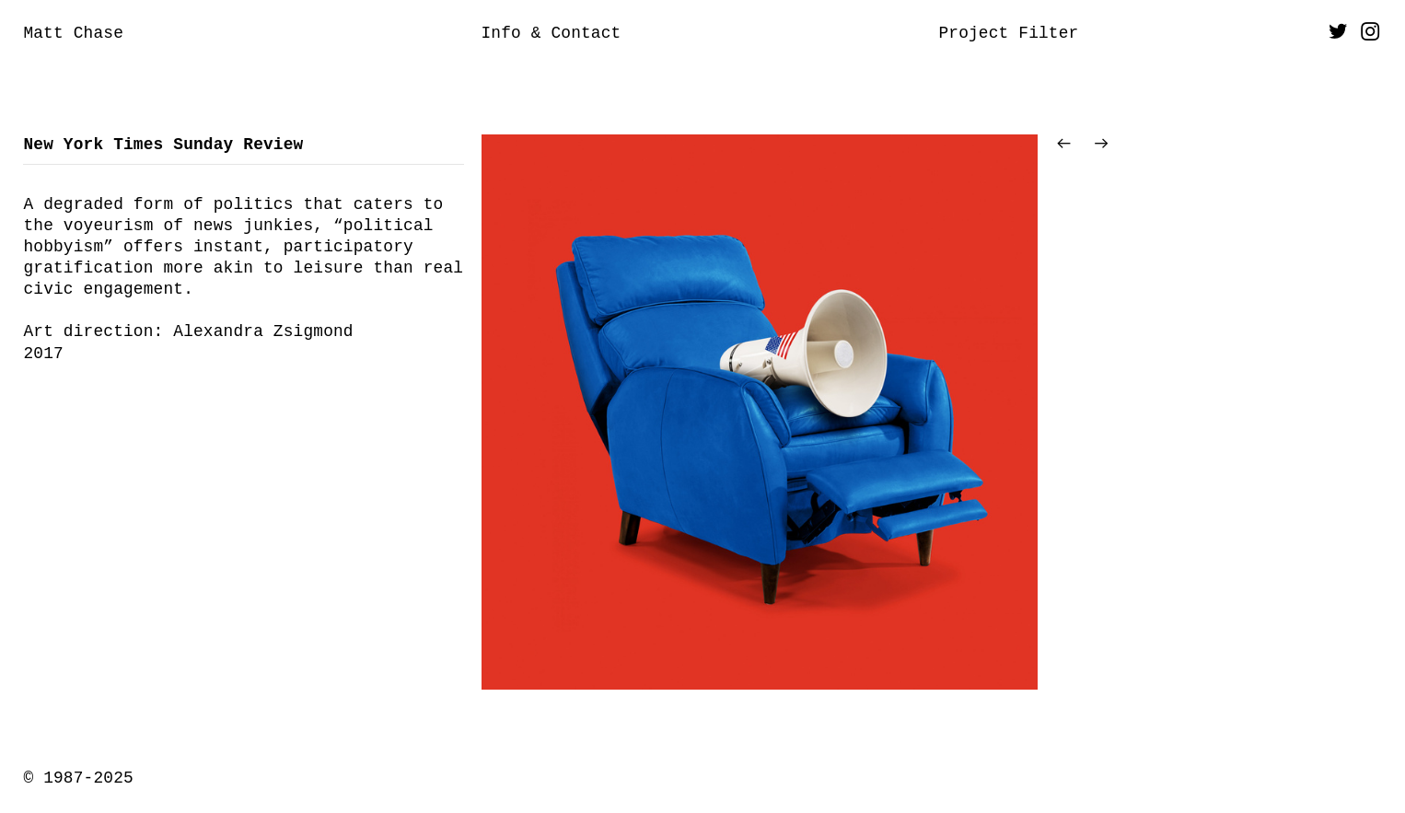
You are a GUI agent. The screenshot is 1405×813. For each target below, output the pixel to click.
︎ (1338, 33)
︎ (1064, 144)
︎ (1370, 33)
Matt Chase (73, 33)
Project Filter (1008, 33)
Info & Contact (551, 33)
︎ (1101, 144)
